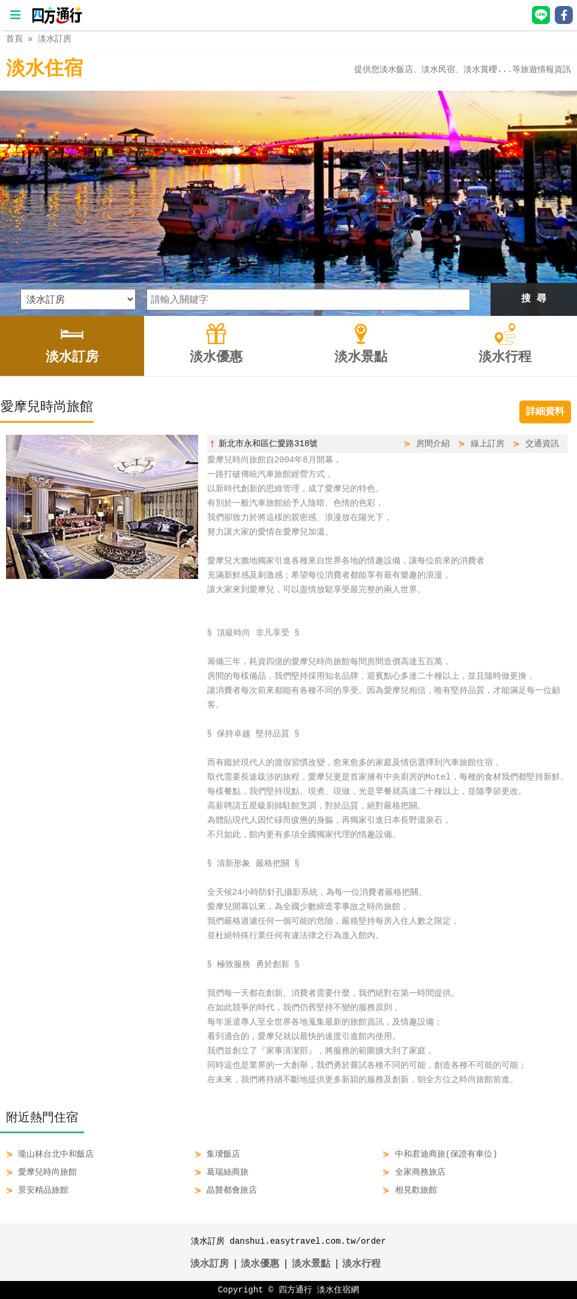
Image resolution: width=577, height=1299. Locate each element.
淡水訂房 (54, 38)
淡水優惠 (260, 1264)
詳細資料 (545, 412)
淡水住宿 (44, 69)
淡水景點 (311, 1264)
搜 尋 (533, 299)
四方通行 (295, 1289)
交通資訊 (542, 443)
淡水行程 (361, 1264)
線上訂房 (487, 443)
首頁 (14, 38)
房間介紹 (433, 443)
